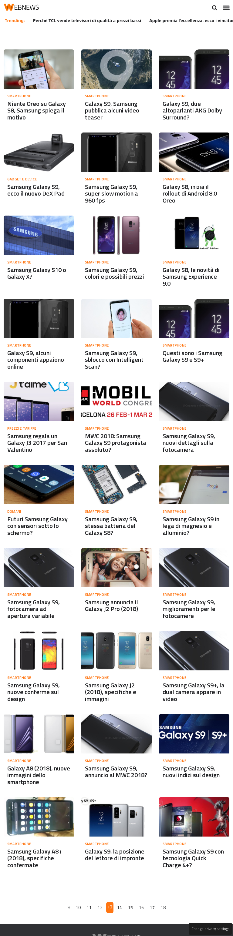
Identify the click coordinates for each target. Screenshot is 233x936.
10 (78, 913)
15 (130, 913)
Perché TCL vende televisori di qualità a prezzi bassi (87, 20)
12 (100, 913)
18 (162, 913)
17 (152, 913)
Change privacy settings (210, 929)
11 (89, 913)
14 (119, 913)
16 (141, 913)
